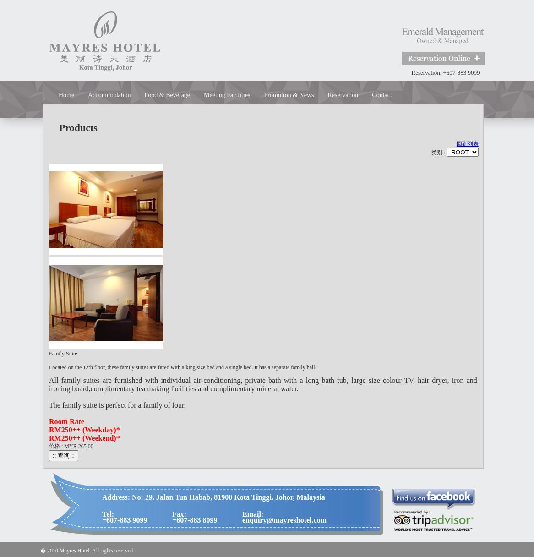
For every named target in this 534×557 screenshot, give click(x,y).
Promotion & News (289, 95)
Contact (382, 95)
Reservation (342, 95)
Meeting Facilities (227, 95)
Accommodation (109, 95)
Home (66, 95)
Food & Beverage (168, 95)
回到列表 (468, 144)
